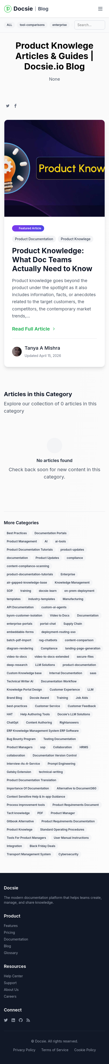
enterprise (59, 25)
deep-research (17, 665)
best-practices (17, 706)
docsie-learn (48, 591)
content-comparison (79, 640)
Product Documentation (34, 239)
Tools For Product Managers (26, 838)
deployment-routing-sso (58, 632)
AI (46, 541)
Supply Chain (72, 623)
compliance (75, 558)
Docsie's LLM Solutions (73, 714)
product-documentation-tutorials (30, 574)
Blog (43, 9)
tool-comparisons (32, 25)
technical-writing (51, 772)
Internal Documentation (65, 673)
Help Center (13, 976)
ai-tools (60, 541)
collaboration (16, 755)
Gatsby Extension (19, 772)
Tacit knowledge (18, 813)
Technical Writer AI (20, 681)
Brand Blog (14, 698)
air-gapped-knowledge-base (27, 582)
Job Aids (82, 698)
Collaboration (62, 747)
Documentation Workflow (59, 681)
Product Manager (63, 813)
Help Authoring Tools (35, 714)
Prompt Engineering (61, 763)
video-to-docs (17, 656)
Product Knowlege (75, 239)
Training (62, 698)
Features (11, 926)
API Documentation (20, 607)
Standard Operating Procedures (62, 829)
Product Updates (47, 558)
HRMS (84, 747)
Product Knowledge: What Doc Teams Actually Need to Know (52, 259)
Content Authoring (39, 722)
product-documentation (79, 665)
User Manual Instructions (71, 838)
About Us (11, 989)
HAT (10, 714)
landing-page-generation (82, 648)
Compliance (49, 648)
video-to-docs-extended (51, 656)
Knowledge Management (72, 582)
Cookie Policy (85, 1050)
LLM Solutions (45, 665)
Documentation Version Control (55, 755)
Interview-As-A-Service (23, 763)
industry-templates (41, 599)
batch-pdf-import (19, 640)
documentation (17, 558)
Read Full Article (34, 329)
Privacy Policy (24, 1050)
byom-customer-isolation (24, 615)
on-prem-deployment (79, 591)
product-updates (72, 549)
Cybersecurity (69, 854)
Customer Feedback (82, 706)
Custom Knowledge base (24, 673)
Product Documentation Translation (31, 780)
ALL (9, 25)
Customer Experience (65, 689)
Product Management (22, 541)
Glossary (11, 953)
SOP (10, 591)
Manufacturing (73, 599)
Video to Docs (59, 615)
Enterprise (68, 574)
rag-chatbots (48, 640)
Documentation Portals (50, 533)
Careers (10, 996)
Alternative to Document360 (76, 788)
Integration (14, 846)
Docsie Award (39, 698)
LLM (91, 689)
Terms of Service (54, 1050)
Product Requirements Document (76, 805)
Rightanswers (69, 722)
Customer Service (47, 706)
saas (93, 673)
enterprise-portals (19, 623)
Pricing (9, 932)
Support (10, 983)
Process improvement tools (26, 805)
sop (42, 747)
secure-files (85, 656)
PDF (40, 813)
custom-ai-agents (54, 607)
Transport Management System (29, 854)
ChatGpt (12, 722)
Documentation (88, 615)
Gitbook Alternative (20, 821)
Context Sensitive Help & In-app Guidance (36, 796)
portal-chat (48, 623)
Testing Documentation (59, 739)
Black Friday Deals (42, 846)
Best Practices (17, 533)
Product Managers (20, 747)
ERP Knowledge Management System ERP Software (43, 730)
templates (13, 599)
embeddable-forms (20, 632)
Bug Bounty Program (21, 739)
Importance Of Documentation (28, 788)
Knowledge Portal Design (24, 689)
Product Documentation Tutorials (30, 549)
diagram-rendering (20, 648)
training (25, 591)
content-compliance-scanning (28, 566)
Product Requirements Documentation (68, 821)
